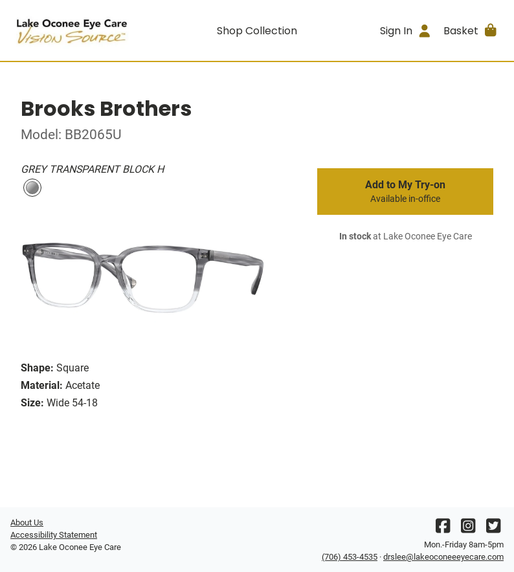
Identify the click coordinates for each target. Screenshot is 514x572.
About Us (26, 522)
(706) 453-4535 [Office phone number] (349, 557)
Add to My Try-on (405, 191)
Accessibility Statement (53, 535)
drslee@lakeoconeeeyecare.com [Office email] (443, 557)
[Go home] (72, 30)
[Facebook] (442, 529)
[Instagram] (468, 529)
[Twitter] (493, 529)
